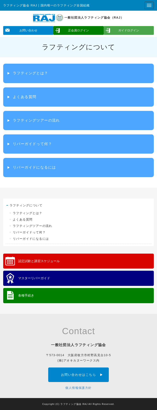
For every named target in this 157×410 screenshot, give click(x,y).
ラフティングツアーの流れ (36, 120)
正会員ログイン (78, 30)
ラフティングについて (26, 205)
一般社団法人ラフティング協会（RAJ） (78, 17)
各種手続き (26, 295)
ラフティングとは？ (30, 73)
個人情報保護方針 (78, 387)
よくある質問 (24, 97)
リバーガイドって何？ (32, 144)
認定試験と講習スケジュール (39, 261)
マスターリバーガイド (34, 278)
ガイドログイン (128, 30)
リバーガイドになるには (34, 167)
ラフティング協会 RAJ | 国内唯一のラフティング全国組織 (46, 5)
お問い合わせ (28, 30)
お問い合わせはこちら (78, 374)
